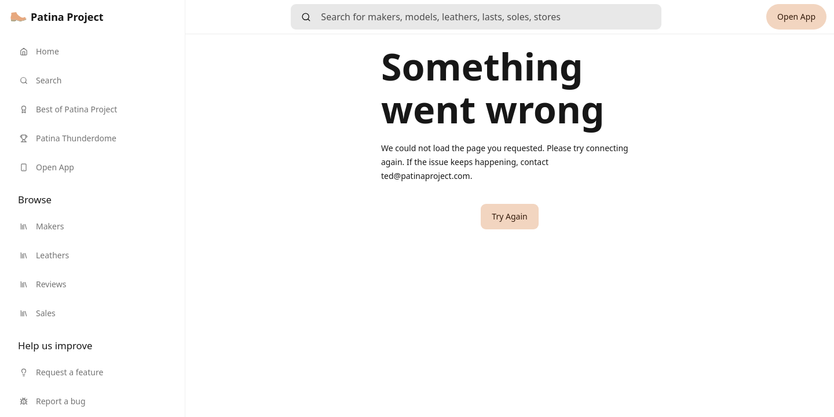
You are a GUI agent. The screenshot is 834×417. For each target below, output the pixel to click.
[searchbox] (491, 17)
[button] (509, 216)
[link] (57, 17)
